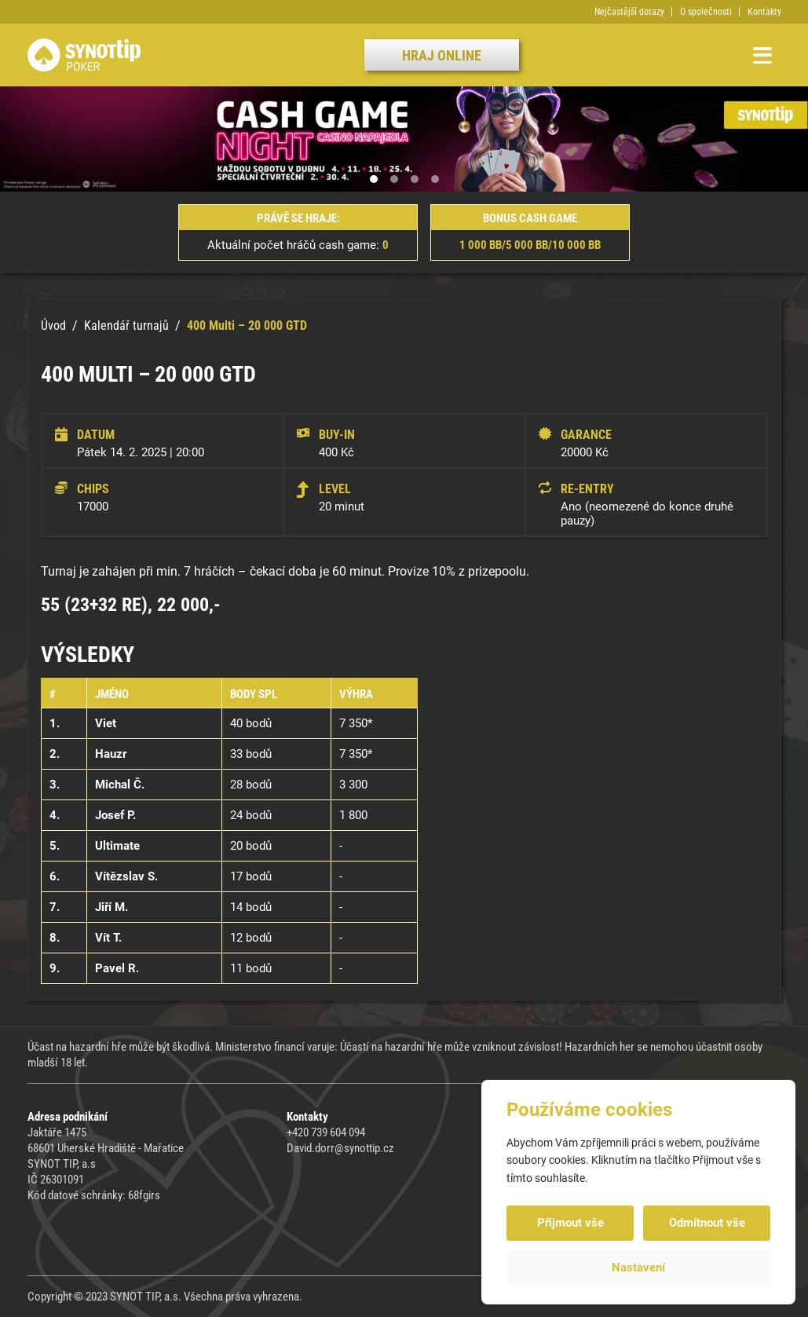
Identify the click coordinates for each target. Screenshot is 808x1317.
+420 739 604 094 (326, 1132)
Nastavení (638, 1267)
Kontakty (764, 11)
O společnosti (706, 11)
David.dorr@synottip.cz (340, 1148)
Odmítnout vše (707, 1223)
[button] (374, 179)
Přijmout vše (570, 1223)
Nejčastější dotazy (629, 11)
